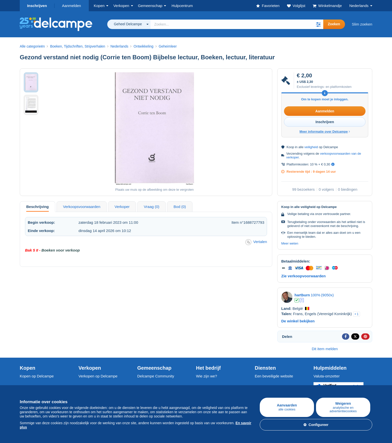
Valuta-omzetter (327, 376)
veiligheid (311, 147)
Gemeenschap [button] (150, 6)
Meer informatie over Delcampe (325, 131)
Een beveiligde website (274, 376)
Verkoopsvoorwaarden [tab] (81, 206)
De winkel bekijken (297, 321)
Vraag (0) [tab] (151, 206)
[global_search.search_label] (236, 24)
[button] (318, 24)
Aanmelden (71, 6)
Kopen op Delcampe (37, 376)
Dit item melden (325, 349)
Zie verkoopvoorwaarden (303, 276)
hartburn (302, 295)
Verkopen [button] (121, 6)
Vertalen (256, 242)
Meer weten (289, 243)
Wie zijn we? (206, 376)
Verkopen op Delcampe (98, 376)
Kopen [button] (99, 6)
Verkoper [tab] (122, 206)
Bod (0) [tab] (180, 206)
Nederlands (358, 6)
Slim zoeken (362, 24)
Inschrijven (37, 6)
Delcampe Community (155, 376)
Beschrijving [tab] (37, 206)
